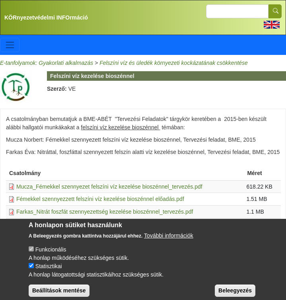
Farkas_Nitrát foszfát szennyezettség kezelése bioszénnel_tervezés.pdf (104, 211)
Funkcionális (50, 254)
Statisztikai (48, 271)
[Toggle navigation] (9, 45)
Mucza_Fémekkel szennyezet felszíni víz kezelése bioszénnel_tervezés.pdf (109, 186)
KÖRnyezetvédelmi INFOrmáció (46, 17)
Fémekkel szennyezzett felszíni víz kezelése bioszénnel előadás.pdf (100, 199)
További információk (168, 241)
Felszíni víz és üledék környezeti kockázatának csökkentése (173, 63)
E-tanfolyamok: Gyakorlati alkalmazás (46, 63)
